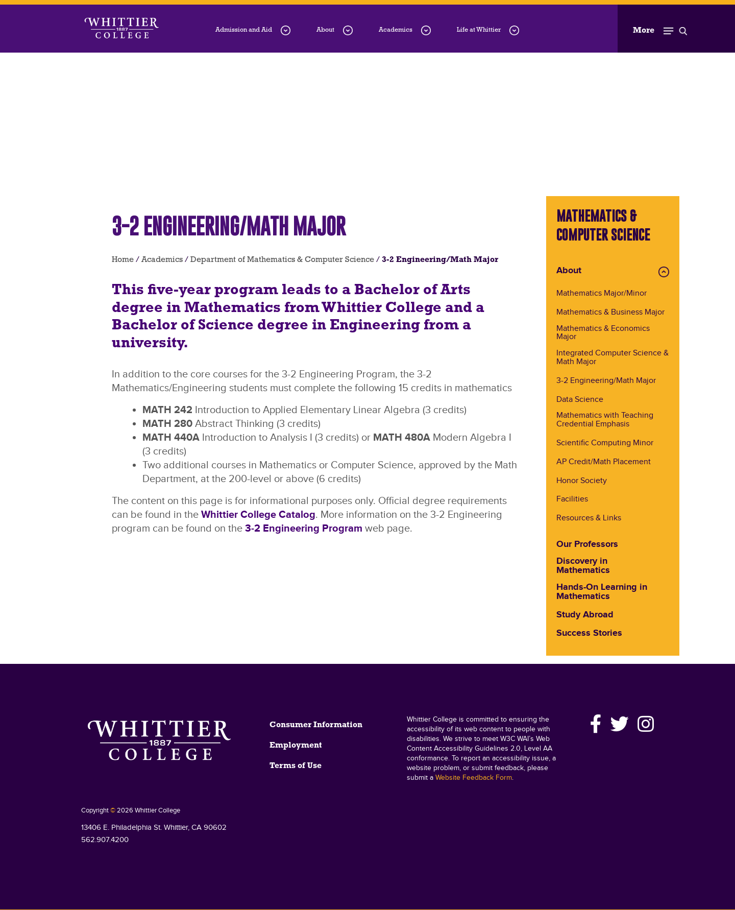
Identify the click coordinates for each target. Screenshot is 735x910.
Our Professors (587, 545)
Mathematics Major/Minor (601, 294)
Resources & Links (588, 518)
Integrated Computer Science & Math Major (612, 358)
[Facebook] (596, 724)
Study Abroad (585, 615)
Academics (395, 30)
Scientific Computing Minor (604, 443)
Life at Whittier (479, 30)
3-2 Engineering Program (303, 528)
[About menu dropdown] (347, 30)
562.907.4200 (105, 839)
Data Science (579, 400)
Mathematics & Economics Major (603, 333)
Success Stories (589, 634)
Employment (296, 745)
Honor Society (581, 481)
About (325, 30)
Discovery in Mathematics (583, 566)
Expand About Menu (663, 272)
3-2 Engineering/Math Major (606, 381)
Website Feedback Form (473, 778)
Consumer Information (316, 725)
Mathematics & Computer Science (603, 225)
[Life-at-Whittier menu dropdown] (514, 30)
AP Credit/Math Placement (603, 462)
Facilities (572, 499)
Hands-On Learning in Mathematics (601, 592)
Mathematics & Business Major (610, 312)
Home (123, 260)
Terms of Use (296, 766)
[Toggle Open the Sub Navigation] (660, 29)
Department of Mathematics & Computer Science (282, 260)
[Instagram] (644, 724)
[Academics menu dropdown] (426, 30)
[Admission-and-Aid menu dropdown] (285, 30)
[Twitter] (619, 724)
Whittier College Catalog (258, 515)
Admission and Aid (243, 30)
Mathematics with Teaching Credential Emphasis (604, 420)
